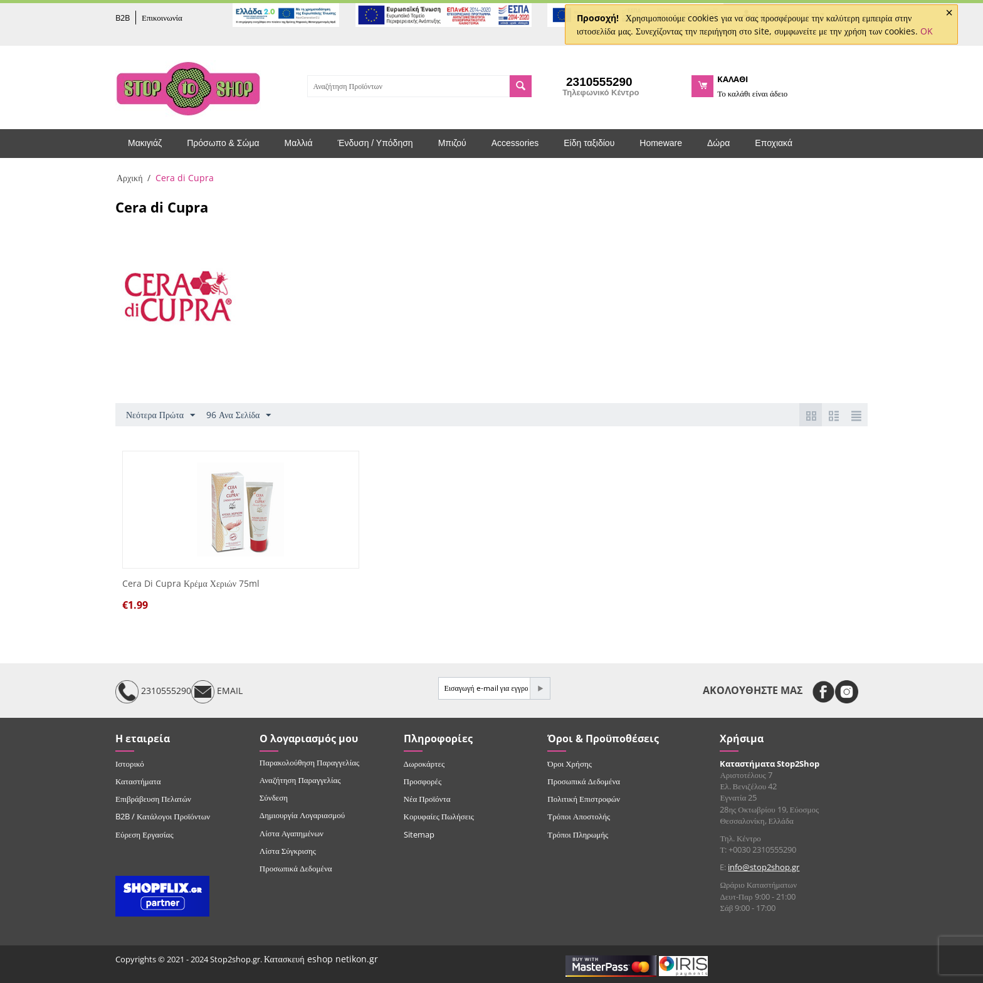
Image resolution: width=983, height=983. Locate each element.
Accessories (515, 143)
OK (926, 31)
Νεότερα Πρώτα (160, 415)
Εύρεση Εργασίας (144, 834)
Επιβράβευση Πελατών (153, 798)
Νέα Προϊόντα (427, 798)
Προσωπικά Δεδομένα (296, 868)
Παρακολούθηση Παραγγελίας (309, 762)
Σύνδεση (274, 797)
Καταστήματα (138, 781)
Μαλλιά (299, 143)
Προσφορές (422, 781)
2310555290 (153, 691)
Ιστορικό (129, 763)
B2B (122, 17)
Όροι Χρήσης (569, 763)
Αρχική (129, 178)
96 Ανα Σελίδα (238, 415)
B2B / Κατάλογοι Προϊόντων (162, 816)
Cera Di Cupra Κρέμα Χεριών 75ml (191, 584)
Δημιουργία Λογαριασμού (302, 815)
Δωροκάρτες (424, 763)
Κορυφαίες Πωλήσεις (439, 816)
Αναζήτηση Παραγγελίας (300, 780)
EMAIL (217, 691)
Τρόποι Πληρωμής (577, 834)
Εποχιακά (773, 143)
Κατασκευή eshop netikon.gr (321, 959)
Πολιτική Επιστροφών (583, 798)
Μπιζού (452, 143)
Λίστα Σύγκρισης (288, 850)
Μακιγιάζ (145, 143)
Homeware (660, 143)
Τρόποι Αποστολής (578, 816)
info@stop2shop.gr (763, 867)
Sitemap (419, 834)
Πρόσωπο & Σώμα (223, 143)
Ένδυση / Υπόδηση (375, 143)
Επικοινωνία (162, 17)
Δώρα (718, 143)
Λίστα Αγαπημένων (291, 833)
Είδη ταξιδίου (589, 143)
